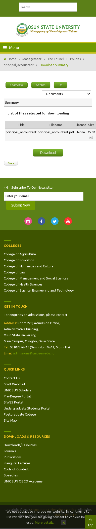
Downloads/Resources (20, 445)
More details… (46, 522)
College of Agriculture (20, 254)
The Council (55, 59)
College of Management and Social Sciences (36, 278)
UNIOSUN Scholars (17, 390)
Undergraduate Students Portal (27, 408)
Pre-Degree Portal (17, 396)
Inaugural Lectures (17, 463)
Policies (75, 59)
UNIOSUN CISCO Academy (23, 481)
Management (31, 59)
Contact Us (12, 378)
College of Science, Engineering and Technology (39, 290)
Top (90, 521)
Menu (11, 47)
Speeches (11, 475)
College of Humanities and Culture (29, 266)
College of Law (14, 272)
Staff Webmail (14, 384)
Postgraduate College (20, 414)
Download (48, 153)
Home (12, 59)
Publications (13, 457)
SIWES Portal (13, 402)
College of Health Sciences (23, 284)
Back (11, 163)
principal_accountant (19, 65)
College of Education (19, 260)
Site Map (10, 420)
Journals (10, 451)
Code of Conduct (16, 469)
